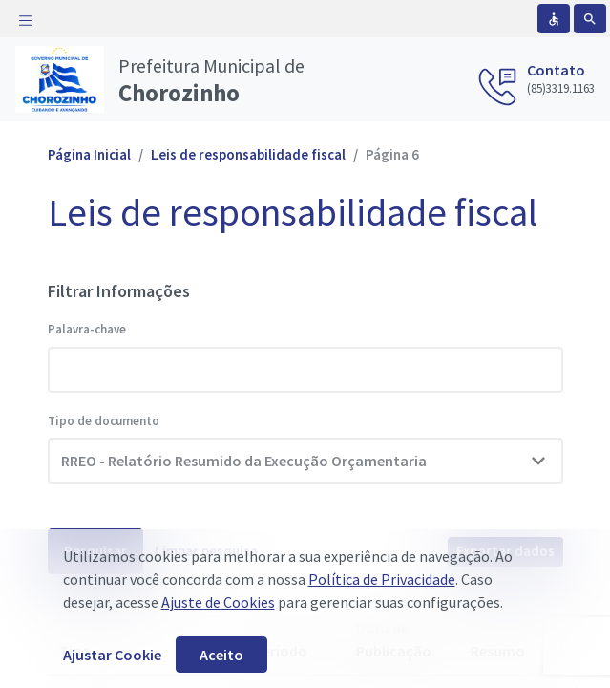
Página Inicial (89, 154)
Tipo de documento (103, 421)
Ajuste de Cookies (218, 602)
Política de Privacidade (381, 579)
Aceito (221, 654)
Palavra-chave (87, 329)
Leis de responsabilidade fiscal (248, 154)
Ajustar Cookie (112, 654)
